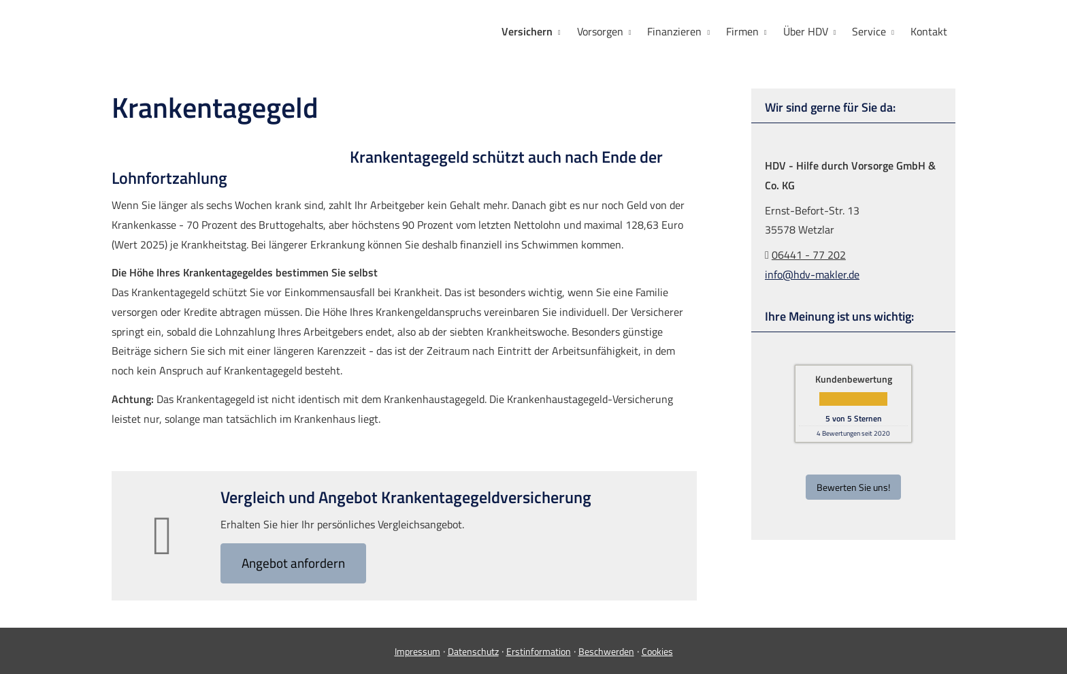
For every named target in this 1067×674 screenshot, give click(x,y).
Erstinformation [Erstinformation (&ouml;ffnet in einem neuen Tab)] (538, 651)
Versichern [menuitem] (527, 31)
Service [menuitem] (869, 31)
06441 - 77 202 (809, 254)
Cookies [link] (657, 651)
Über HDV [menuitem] (805, 31)
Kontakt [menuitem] (928, 31)
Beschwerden (606, 651)
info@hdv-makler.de (812, 274)
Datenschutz (473, 651)
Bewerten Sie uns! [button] (853, 487)
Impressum (417, 651)
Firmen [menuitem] (742, 31)
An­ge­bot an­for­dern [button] (293, 563)
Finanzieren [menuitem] (674, 31)
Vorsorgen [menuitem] (600, 31)
